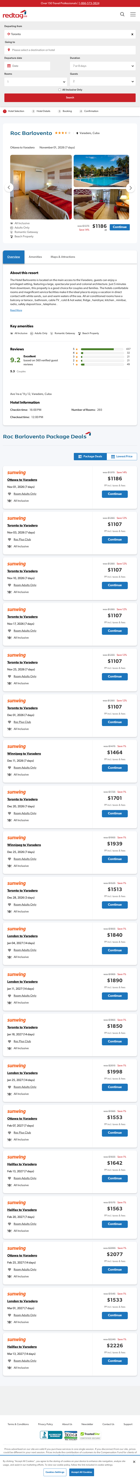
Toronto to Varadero (22, 525)
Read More (16, 310)
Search (70, 97)
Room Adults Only (25, 494)
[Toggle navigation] (133, 14)
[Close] (134, 1462)
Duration (75, 58)
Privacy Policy (45, 1424)
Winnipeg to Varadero (24, 754)
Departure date (13, 58)
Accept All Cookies (81, 1472)
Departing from (13, 26)
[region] (70, 1467)
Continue (120, 227)
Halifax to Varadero (22, 1164)
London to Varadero (22, 936)
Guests (74, 74)
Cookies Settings (55, 1472)
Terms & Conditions (18, 1424)
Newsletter (87, 1424)
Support (128, 1424)
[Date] (27, 66)
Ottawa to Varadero (22, 480)
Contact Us (108, 1424)
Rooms (8, 74)
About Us (67, 1424)
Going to (10, 42)
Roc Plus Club (22, 539)
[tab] (13, 257)
